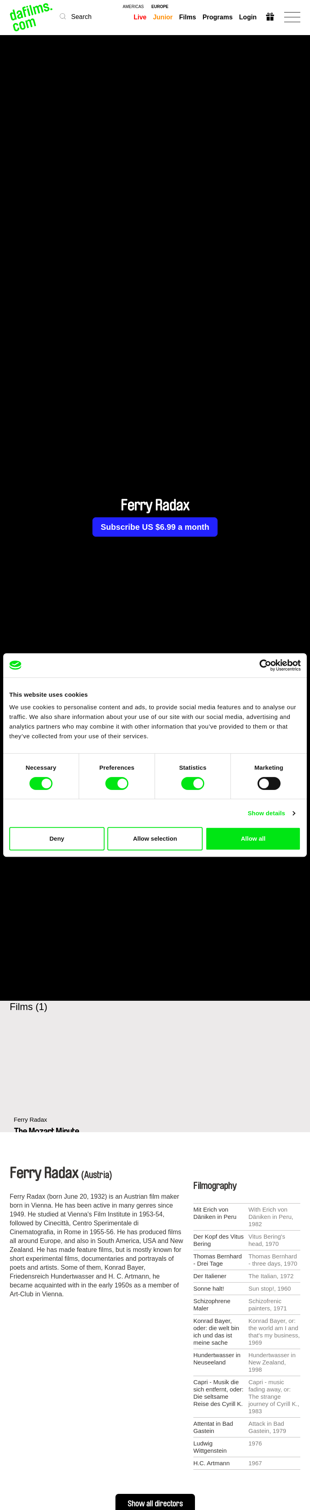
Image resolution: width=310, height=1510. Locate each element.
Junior (163, 17)
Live (140, 17)
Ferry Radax (30, 1119)
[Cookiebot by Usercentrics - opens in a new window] (265, 665)
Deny (56, 838)
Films (187, 17)
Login (248, 17)
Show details (266, 813)
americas (133, 7)
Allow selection (155, 838)
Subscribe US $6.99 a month (155, 527)
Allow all (253, 838)
